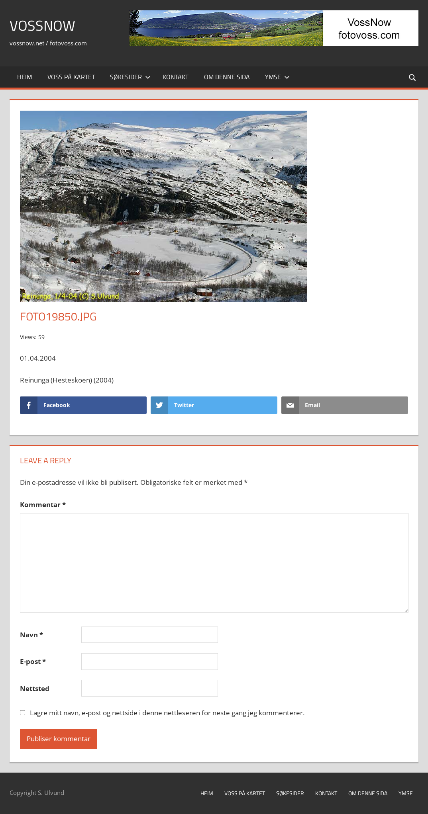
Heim (24, 77)
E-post (33, 661)
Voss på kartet (71, 77)
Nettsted (34, 688)
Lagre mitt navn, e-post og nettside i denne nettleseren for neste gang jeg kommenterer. (167, 712)
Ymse (277, 77)
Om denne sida (227, 77)
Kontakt (175, 77)
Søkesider (130, 77)
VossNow (42, 25)
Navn (31, 634)
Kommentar (43, 504)
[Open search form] (413, 77)
